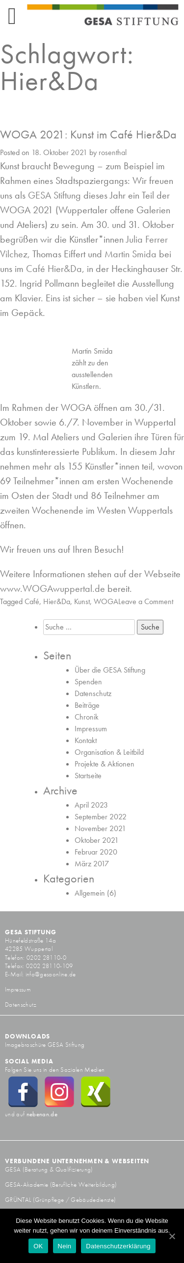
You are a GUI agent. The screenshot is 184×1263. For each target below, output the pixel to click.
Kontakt (86, 740)
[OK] (172, 1236)
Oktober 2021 (97, 840)
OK (38, 1246)
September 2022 (101, 817)
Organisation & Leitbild (109, 752)
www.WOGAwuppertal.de (52, 588)
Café (32, 601)
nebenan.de (41, 1114)
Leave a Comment (145, 601)
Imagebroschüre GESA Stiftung (44, 1044)
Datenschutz (93, 693)
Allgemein (90, 893)
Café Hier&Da (54, 268)
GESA (14, 1169)
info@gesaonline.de (51, 974)
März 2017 (92, 863)
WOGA (106, 601)
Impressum (91, 728)
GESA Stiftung (54, 195)
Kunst (82, 601)
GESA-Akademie (26, 1184)
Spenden (88, 682)
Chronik (87, 717)
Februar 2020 (96, 852)
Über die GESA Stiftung (110, 670)
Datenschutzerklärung (118, 1246)
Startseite (88, 775)
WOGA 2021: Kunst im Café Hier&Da (88, 134)
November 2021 (100, 828)
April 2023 (91, 805)
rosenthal (113, 152)
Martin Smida (131, 254)
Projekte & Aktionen (104, 764)
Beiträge (87, 705)
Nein (65, 1246)
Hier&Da (56, 601)
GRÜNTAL (19, 1199)
